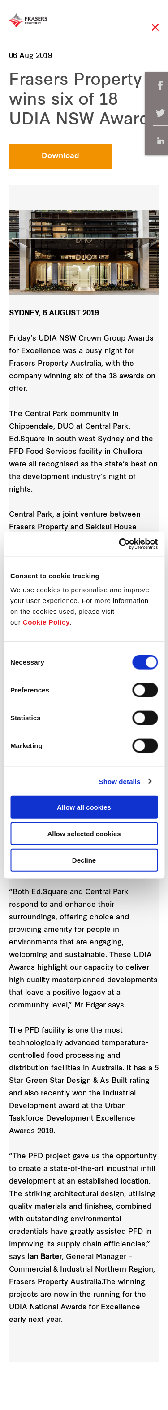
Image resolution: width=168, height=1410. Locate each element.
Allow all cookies (84, 807)
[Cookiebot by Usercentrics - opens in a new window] (120, 544)
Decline (84, 860)
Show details (120, 781)
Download (60, 156)
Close (155, 32)
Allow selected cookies (84, 833)
